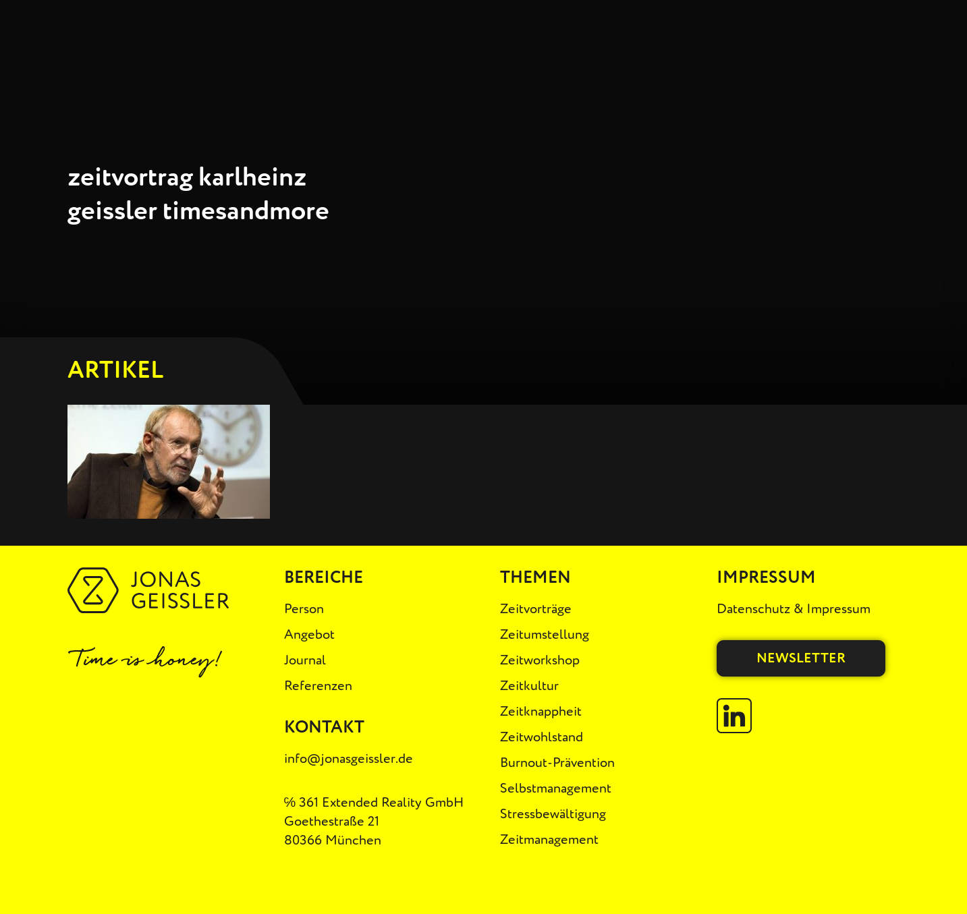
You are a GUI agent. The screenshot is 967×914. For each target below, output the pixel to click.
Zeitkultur (529, 685)
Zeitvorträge (536, 608)
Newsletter (801, 658)
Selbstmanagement (555, 788)
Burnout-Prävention (557, 762)
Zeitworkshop (540, 660)
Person (304, 608)
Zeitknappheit (541, 711)
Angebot (309, 634)
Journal (305, 660)
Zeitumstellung (544, 634)
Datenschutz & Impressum (794, 608)
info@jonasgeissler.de (348, 758)
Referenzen (318, 685)
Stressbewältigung (553, 813)
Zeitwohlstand (541, 737)
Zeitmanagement (549, 839)
